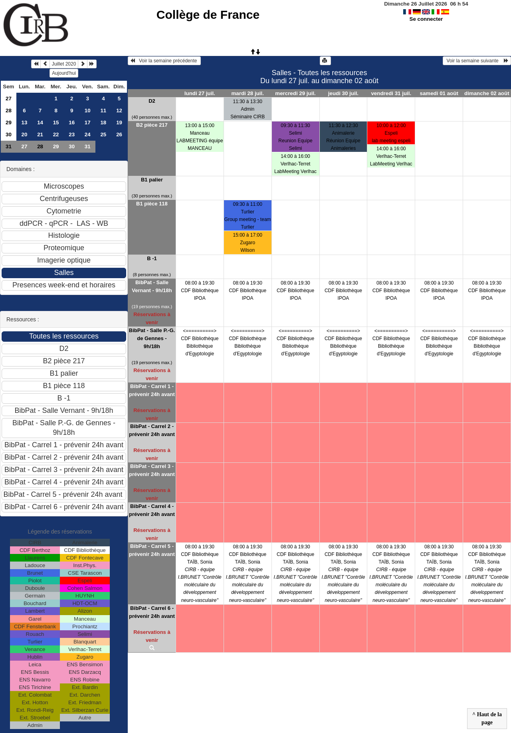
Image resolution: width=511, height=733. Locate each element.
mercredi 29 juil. (295, 93)
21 (40, 134)
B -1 (152, 258)
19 (119, 122)
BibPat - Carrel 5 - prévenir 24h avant (152, 550)
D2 (152, 101)
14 (40, 122)
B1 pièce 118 (152, 204)
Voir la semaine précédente (164, 61)
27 (9, 99)
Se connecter (426, 19)
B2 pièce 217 (152, 125)
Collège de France (207, 14)
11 (103, 111)
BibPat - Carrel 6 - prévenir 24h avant (152, 612)
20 (25, 134)
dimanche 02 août (486, 93)
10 (88, 111)
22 (56, 134)
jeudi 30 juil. (343, 93)
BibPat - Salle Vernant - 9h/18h (152, 286)
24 (88, 134)
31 (9, 146)
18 (103, 122)
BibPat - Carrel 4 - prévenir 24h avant (152, 510)
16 (72, 122)
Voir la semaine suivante (477, 61)
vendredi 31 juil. (391, 93)
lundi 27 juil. (199, 93)
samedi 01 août (439, 93)
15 (56, 122)
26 (119, 134)
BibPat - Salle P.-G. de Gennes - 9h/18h (152, 338)
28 (9, 111)
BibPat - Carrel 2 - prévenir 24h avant (152, 430)
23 (72, 134)
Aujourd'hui (64, 73)
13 (25, 122)
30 (9, 134)
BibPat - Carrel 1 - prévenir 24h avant (152, 390)
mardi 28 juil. (247, 93)
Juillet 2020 (64, 64)
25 (103, 134)
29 (9, 122)
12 (119, 111)
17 (88, 122)
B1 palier (152, 180)
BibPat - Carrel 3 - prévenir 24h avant (152, 470)
